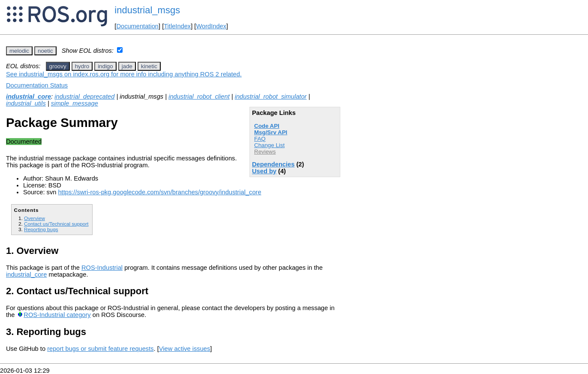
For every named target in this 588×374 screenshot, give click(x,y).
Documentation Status (37, 85)
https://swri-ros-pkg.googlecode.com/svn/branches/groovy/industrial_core (159, 192)
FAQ (260, 139)
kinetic (149, 66)
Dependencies (273, 164)
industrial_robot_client (199, 96)
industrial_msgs (147, 10)
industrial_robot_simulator (271, 96)
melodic (19, 51)
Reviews (265, 151)
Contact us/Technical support (56, 223)
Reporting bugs (41, 229)
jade (127, 66)
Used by (264, 171)
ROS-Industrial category (57, 314)
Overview (34, 218)
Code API (266, 126)
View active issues (184, 348)
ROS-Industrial (102, 267)
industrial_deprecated (84, 96)
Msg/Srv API (270, 132)
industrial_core (28, 96)
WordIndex (211, 26)
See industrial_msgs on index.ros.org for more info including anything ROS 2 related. (124, 74)
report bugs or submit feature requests (100, 348)
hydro (82, 66)
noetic (45, 51)
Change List (269, 145)
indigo (105, 66)
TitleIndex (177, 26)
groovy (57, 66)
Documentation (137, 26)
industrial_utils (26, 103)
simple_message (74, 103)
